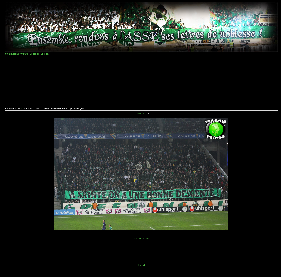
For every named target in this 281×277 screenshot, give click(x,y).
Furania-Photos (12, 108)
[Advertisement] (141, 81)
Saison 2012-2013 (31, 108)
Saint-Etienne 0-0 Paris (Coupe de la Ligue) (63, 108)
